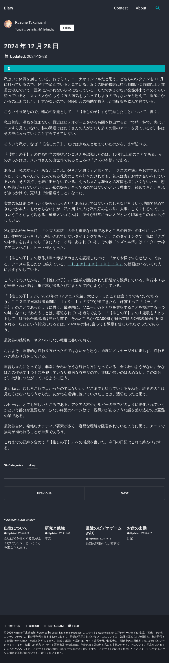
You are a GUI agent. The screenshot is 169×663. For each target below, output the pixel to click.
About (140, 8)
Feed (76, 626)
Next (124, 534)
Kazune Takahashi (31, 22)
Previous (44, 534)
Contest (120, 8)
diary (32, 505)
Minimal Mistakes (72, 632)
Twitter (12, 626)
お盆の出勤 (137, 569)
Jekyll (55, 632)
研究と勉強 (55, 569)
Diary (8, 8)
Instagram (55, 626)
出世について (16, 569)
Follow (70, 28)
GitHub (32, 626)
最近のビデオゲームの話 (103, 572)
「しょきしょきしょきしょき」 (107, 287)
